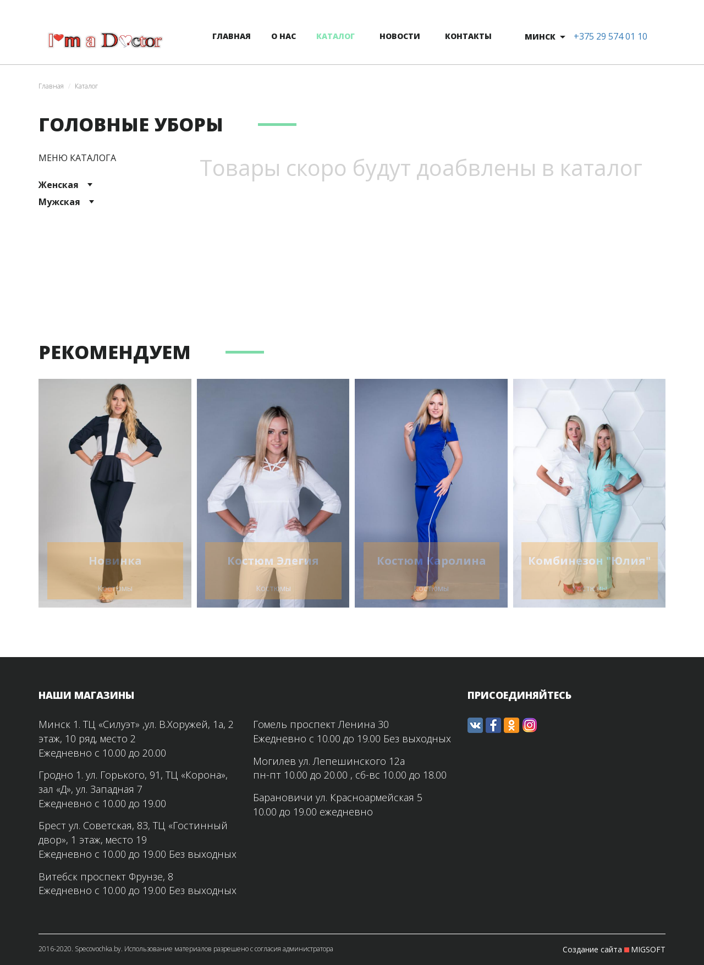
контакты (468, 36)
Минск (540, 36)
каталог (335, 36)
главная (231, 36)
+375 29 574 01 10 (610, 36)
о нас (283, 36)
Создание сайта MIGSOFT (614, 949)
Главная (51, 86)
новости (400, 36)
